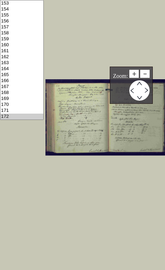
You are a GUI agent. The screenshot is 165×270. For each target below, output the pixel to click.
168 (21, 93)
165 (21, 75)
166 (21, 81)
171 (21, 111)
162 (21, 57)
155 (21, 15)
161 (21, 51)
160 (21, 45)
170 (21, 105)
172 (21, 117)
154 (21, 9)
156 (21, 21)
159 (21, 39)
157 (21, 27)
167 (21, 87)
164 (21, 69)
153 (21, 3)
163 (21, 63)
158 (21, 33)
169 (21, 99)
